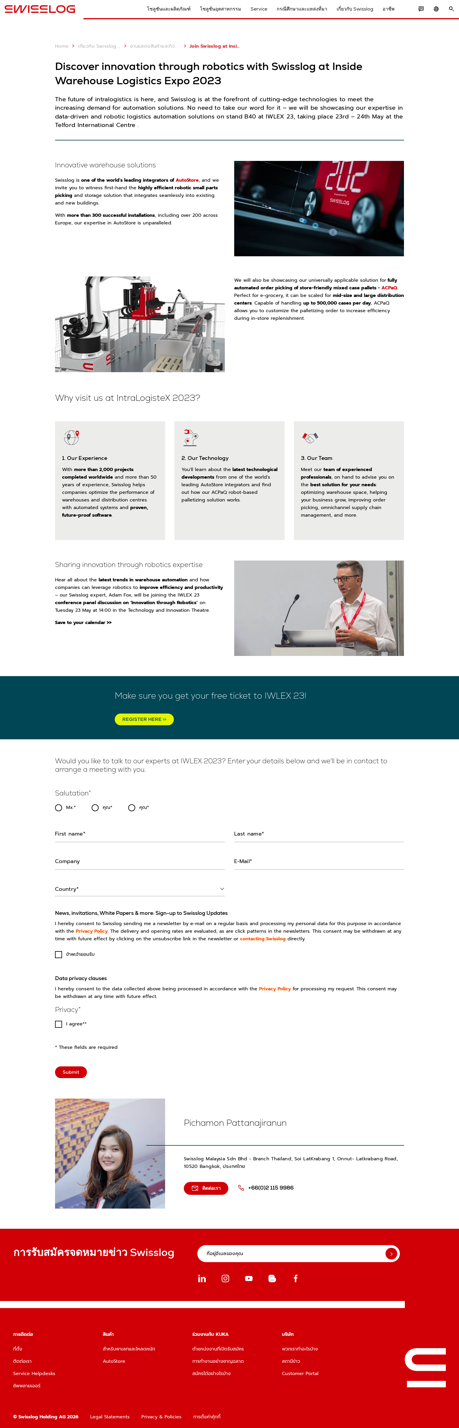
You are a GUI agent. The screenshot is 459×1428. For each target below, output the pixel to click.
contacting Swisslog (263, 936)
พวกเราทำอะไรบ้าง (300, 1346)
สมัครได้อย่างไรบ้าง (211, 1371)
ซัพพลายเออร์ (26, 1383)
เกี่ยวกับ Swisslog (346, 14)
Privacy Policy (92, 929)
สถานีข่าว (291, 1359)
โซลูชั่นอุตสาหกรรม (212, 14)
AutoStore (187, 180)
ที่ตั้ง (17, 1346)
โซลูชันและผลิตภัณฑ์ (160, 14)
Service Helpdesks (34, 1371)
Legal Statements (110, 1414)
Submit (71, 1070)
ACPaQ (388, 287)
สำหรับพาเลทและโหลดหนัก (129, 1346)
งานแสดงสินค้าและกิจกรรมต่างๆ (151, 46)
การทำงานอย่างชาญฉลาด (218, 1359)
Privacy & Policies (161, 1414)
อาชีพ (380, 14)
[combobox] (140, 887)
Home (62, 46)
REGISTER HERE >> (144, 719)
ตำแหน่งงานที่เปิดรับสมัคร (218, 1346)
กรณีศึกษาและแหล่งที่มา (293, 14)
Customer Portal (300, 1371)
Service (250, 14)
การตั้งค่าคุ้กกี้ (206, 1414)
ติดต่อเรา (22, 1359)
